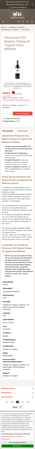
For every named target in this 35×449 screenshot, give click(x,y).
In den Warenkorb (22, 113)
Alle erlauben (17, 446)
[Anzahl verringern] (4, 113)
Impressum (19, 436)
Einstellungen (5, 439)
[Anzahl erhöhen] (10, 113)
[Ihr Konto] (27, 22)
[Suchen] (18, 22)
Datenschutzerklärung (8, 436)
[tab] (8, 131)
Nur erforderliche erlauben (17, 442)
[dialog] (17, 430)
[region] (17, 69)
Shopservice (6, 393)
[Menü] (3, 22)
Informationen (7, 397)
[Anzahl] (7, 113)
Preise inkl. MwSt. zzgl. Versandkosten (16, 100)
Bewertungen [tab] (22, 131)
